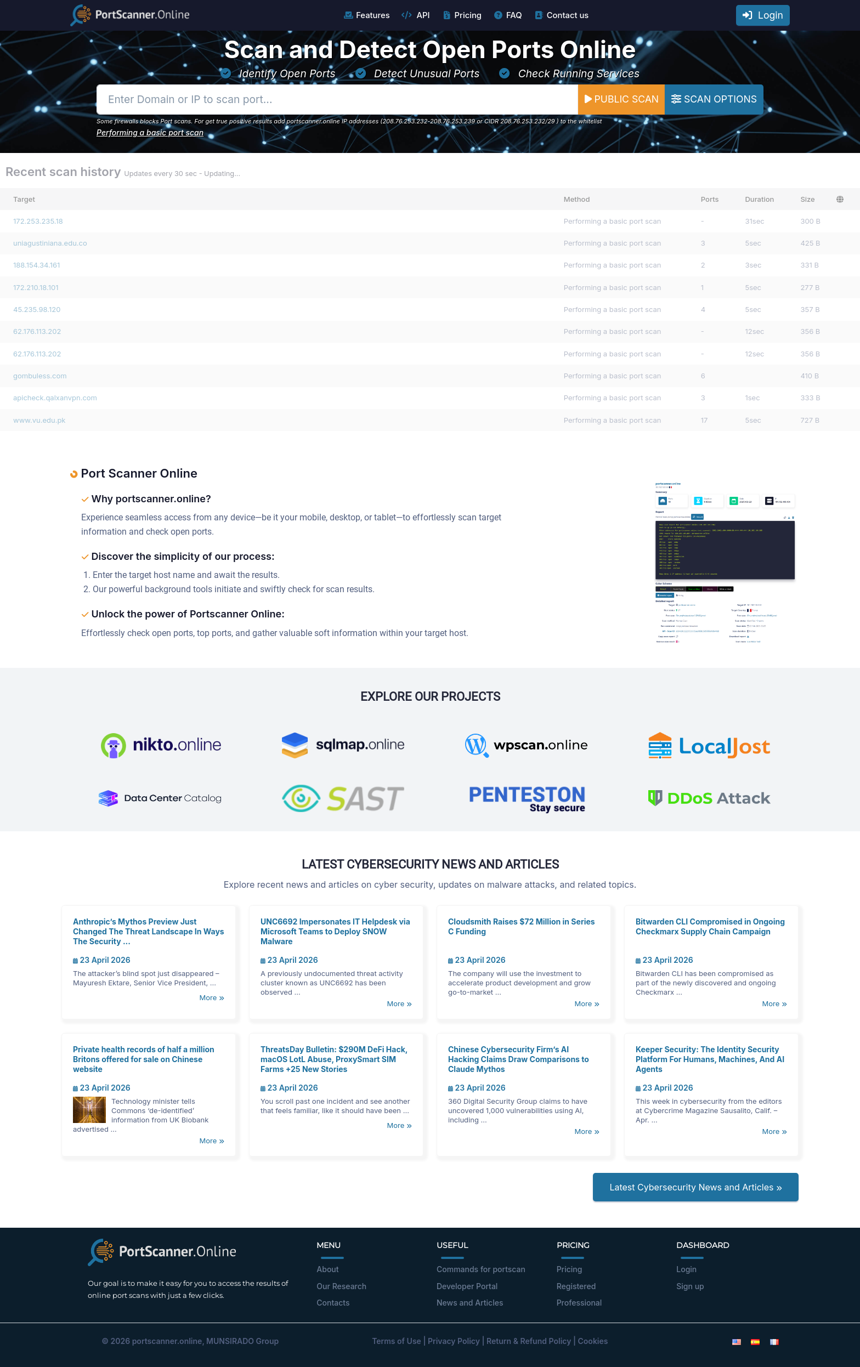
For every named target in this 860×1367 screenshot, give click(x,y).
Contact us (561, 15)
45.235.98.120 (36, 309)
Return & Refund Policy (528, 1341)
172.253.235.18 (38, 221)
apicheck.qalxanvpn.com (55, 397)
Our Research (341, 1286)
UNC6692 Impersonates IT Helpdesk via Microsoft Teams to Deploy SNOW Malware (335, 931)
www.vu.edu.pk (39, 420)
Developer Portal (467, 1286)
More (212, 997)
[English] (736, 1341)
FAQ (507, 15)
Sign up (690, 1286)
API (415, 15)
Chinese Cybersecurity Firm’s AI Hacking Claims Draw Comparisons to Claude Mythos (518, 1059)
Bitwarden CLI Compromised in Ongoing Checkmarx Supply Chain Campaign (710, 926)
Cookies (593, 1341)
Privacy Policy (454, 1341)
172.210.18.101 (35, 287)
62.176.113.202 (37, 331)
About (327, 1269)
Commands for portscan (481, 1269)
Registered (576, 1286)
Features (366, 15)
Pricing (462, 15)
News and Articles (470, 1302)
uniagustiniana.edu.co (50, 243)
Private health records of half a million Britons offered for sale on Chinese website (143, 1059)
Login (763, 15)
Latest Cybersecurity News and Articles (695, 1187)
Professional (579, 1302)
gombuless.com (40, 375)
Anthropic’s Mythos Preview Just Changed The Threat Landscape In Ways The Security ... (148, 931)
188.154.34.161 (36, 264)
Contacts (332, 1302)
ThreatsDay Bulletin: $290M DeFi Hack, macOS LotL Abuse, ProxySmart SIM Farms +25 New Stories (334, 1059)
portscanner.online (167, 1341)
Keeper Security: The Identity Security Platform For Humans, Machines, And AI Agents (710, 1059)
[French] (774, 1341)
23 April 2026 (102, 960)
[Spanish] (755, 1341)
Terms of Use (396, 1341)
